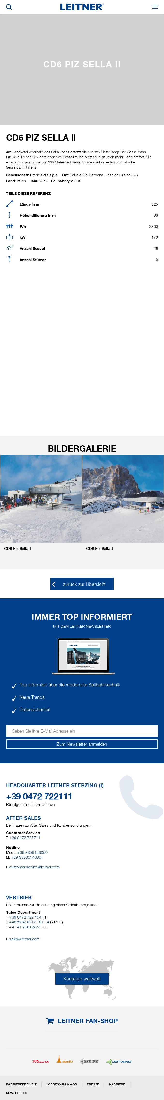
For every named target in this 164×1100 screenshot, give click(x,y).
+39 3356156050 (32, 852)
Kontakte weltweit (82, 979)
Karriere (117, 1084)
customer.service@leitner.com (34, 867)
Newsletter (16, 1093)
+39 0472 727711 (24, 837)
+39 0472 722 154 (25, 917)
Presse (93, 1084)
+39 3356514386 (26, 857)
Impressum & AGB (61, 1084)
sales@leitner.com (24, 939)
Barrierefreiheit (21, 1084)
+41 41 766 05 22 (24, 927)
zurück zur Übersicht (84, 584)
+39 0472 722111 (39, 796)
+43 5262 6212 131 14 (29, 922)
